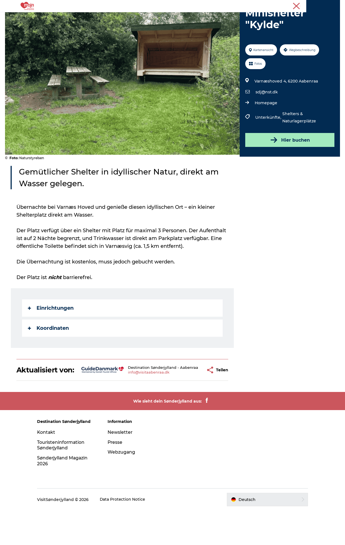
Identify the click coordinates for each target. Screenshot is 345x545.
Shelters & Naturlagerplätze (299, 144)
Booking (222, 18)
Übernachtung (166, 18)
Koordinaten (48, 355)
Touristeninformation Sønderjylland (65, 479)
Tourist (317, 5)
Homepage (265, 129)
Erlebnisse (79, 18)
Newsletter (122, 466)
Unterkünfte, (268, 143)
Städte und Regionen (120, 18)
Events (198, 18)
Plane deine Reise (258, 18)
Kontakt (50, 466)
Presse (334, 5)
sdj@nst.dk (266, 118)
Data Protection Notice (127, 534)
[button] (191, 400)
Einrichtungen (51, 334)
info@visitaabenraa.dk (138, 405)
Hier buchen (289, 166)
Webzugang (123, 486)
